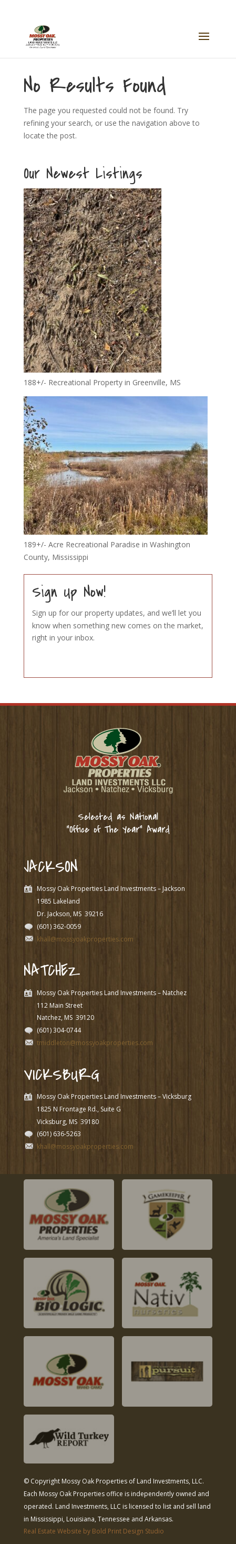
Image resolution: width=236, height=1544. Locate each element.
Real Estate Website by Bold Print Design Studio (94, 1531)
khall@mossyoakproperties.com (85, 939)
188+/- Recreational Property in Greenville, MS (102, 382)
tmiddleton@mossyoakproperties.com (95, 1042)
